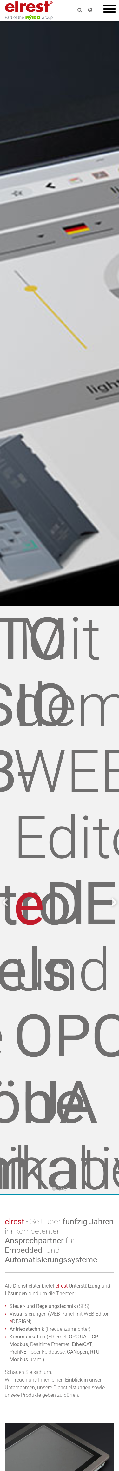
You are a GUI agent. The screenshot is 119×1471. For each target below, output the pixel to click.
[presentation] (5, 902)
